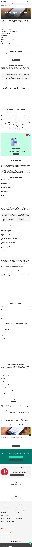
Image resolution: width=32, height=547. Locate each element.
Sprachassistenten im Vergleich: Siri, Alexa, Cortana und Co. (11, 45)
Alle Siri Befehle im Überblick (6, 41)
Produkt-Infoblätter (4, 546)
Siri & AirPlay (17, 212)
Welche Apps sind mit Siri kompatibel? (8, 39)
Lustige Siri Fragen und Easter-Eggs (7, 43)
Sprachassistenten (13, 401)
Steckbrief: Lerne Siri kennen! (6, 29)
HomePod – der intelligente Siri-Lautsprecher (9, 37)
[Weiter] (30, 435)
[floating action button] (30, 543)
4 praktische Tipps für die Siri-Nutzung (8, 33)
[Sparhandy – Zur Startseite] (3, 1)
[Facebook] (4, 537)
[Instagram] (2, 537)
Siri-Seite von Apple (4, 114)
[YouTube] (6, 537)
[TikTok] (9, 537)
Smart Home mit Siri (5, 35)
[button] (27, 1)
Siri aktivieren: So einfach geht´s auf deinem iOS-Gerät (10, 31)
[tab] (6, 72)
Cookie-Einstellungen (11, 546)
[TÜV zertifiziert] (16, 496)
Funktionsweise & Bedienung (10, 212)
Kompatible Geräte (23, 212)
